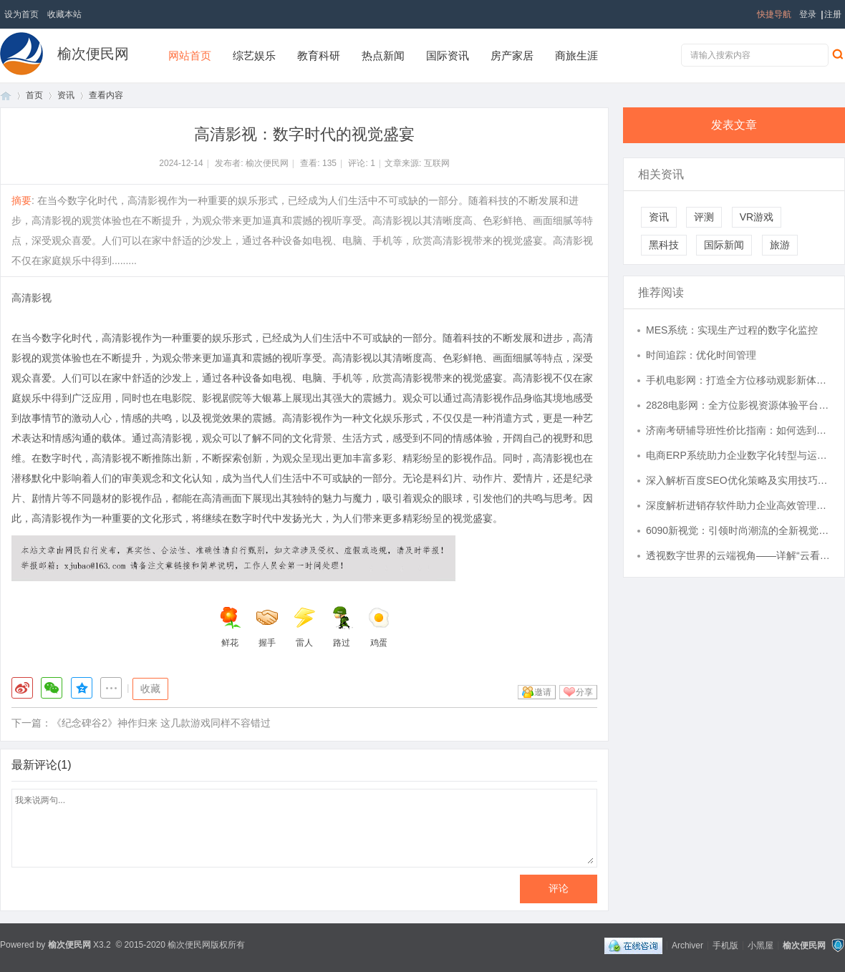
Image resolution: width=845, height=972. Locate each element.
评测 (704, 217)
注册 (832, 14)
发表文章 (734, 125)
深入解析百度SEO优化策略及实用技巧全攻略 (738, 480)
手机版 (725, 945)
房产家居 (512, 55)
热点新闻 (383, 55)
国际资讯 (447, 55)
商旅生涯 (576, 55)
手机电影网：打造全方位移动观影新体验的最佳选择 (738, 380)
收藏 (150, 688)
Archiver (687, 945)
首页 (5, 95)
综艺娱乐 (254, 55)
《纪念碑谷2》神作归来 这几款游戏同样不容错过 (161, 723)
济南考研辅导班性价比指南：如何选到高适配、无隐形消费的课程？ (738, 430)
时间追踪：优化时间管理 (701, 355)
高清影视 (31, 297)
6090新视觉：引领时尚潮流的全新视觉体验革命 (738, 530)
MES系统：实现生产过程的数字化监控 (732, 330)
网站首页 (189, 55)
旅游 (780, 245)
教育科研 (318, 55)
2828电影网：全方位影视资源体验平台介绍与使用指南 (738, 405)
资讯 (65, 95)
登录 (807, 14)
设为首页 (21, 14)
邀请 (542, 692)
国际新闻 (724, 245)
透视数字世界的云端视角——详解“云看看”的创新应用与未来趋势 (738, 555)
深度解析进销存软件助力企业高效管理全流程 (738, 505)
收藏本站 (64, 14)
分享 (584, 692)
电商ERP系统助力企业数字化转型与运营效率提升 (738, 455)
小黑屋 (760, 945)
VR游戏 (756, 217)
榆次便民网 (93, 54)
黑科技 (664, 245)
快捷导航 (774, 14)
